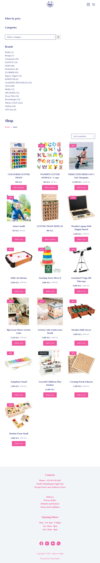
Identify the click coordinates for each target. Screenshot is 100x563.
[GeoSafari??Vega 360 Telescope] (81, 259)
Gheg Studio (55, 559)
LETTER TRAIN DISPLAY (50, 226)
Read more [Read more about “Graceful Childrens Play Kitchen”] (50, 395)
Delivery (50, 497)
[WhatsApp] (59, 543)
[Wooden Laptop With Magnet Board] (81, 207)
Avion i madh (19, 226)
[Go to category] (58, 37)
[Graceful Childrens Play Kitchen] (50, 363)
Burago (8, 55)
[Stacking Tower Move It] (50, 259)
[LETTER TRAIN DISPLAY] (50, 207)
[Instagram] (47, 543)
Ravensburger (10, 99)
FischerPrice (10, 69)
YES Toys (9, 110)
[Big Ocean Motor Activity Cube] (18, 311)
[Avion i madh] (18, 207)
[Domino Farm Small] (18, 415)
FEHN (7, 66)
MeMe (7, 89)
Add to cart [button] (81, 187)
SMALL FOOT (11, 103)
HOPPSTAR (10, 79)
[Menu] (93, 4)
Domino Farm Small (18, 433)
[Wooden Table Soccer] (81, 311)
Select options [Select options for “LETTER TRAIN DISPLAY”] (50, 239)
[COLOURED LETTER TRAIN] (18, 156)
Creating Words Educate (81, 382)
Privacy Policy (50, 500)
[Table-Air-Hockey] (18, 259)
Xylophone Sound (18, 382)
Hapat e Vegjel (11, 76)
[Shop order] (83, 136)
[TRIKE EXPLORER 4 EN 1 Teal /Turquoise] (81, 156)
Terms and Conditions (50, 507)
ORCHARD (10, 93)
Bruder (8, 52)
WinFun (8, 106)
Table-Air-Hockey (18, 278)
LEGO (7, 86)
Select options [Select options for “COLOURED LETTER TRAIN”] (18, 187)
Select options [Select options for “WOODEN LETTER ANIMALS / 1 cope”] (50, 187)
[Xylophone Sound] (18, 363)
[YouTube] (53, 543)
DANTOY (9, 62)
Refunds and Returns (50, 504)
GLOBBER (10, 72)
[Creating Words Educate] (81, 363)
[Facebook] (41, 543)
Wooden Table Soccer (81, 330)
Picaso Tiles (10, 96)
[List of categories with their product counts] (30, 37)
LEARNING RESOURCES (16, 83)
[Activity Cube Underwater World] (50, 311)
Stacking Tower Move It (50, 278)
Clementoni (10, 59)
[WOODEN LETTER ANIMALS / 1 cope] (50, 156)
